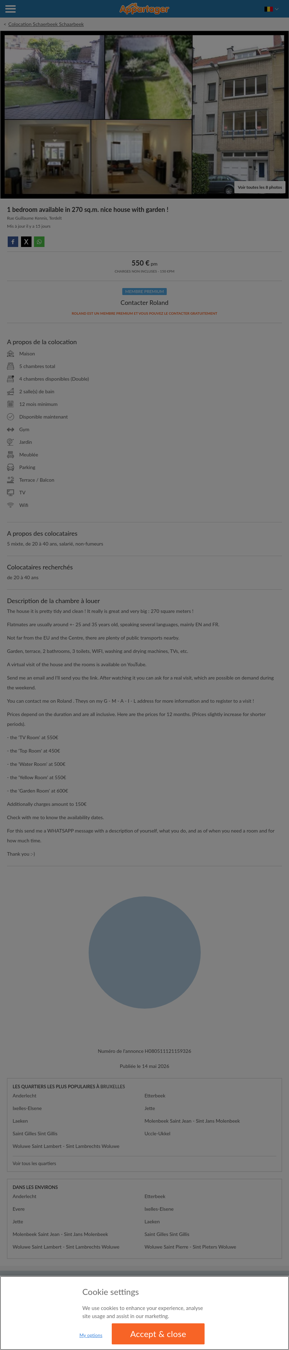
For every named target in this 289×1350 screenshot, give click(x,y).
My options (91, 1335)
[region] (144, 1313)
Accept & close (158, 1334)
